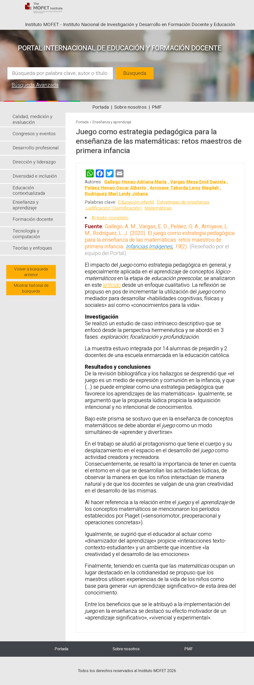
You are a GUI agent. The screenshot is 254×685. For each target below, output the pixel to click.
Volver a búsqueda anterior (31, 272)
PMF (157, 107)
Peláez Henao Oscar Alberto (115, 187)
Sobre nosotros (130, 107)
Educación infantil (136, 202)
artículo (112, 285)
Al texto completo (110, 217)
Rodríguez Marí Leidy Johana (116, 193)
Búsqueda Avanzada (35, 85)
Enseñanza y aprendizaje (112, 122)
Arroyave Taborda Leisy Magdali (184, 187)
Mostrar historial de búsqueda (31, 288)
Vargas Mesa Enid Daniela (198, 181)
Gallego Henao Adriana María (135, 181)
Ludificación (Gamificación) (114, 208)
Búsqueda (134, 73)
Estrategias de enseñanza (183, 202)
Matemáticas (158, 208)
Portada (100, 107)
